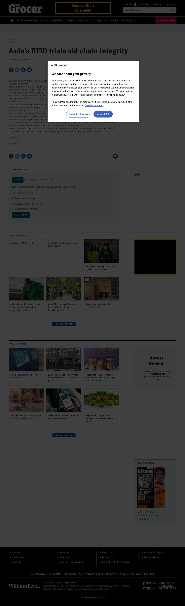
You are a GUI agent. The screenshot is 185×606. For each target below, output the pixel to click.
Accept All (103, 114)
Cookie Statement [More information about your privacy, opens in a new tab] (94, 105)
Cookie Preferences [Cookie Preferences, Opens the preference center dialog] (79, 114)
